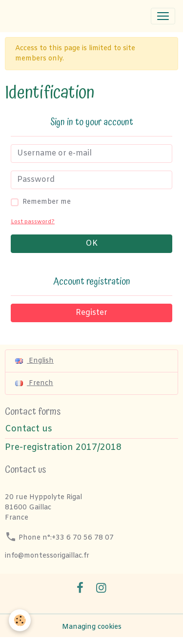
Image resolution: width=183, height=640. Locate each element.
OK (91, 243)
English (34, 361)
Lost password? (33, 222)
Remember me (46, 202)
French (34, 383)
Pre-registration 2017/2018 (63, 447)
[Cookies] (20, 620)
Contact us (28, 429)
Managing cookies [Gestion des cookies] (92, 627)
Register (91, 313)
